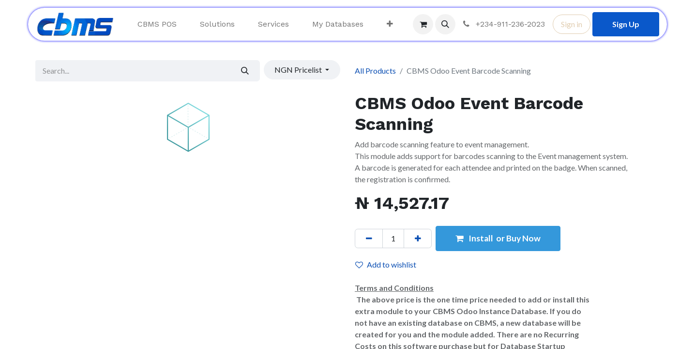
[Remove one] (369, 238)
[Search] (245, 70)
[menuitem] (157, 24)
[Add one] (418, 238)
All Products (375, 70)
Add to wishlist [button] (385, 264)
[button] (445, 24)
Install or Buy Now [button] (498, 238)
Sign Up (625, 24)
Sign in (571, 24)
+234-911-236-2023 (503, 24)
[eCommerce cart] (423, 24)
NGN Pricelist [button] (298, 69)
